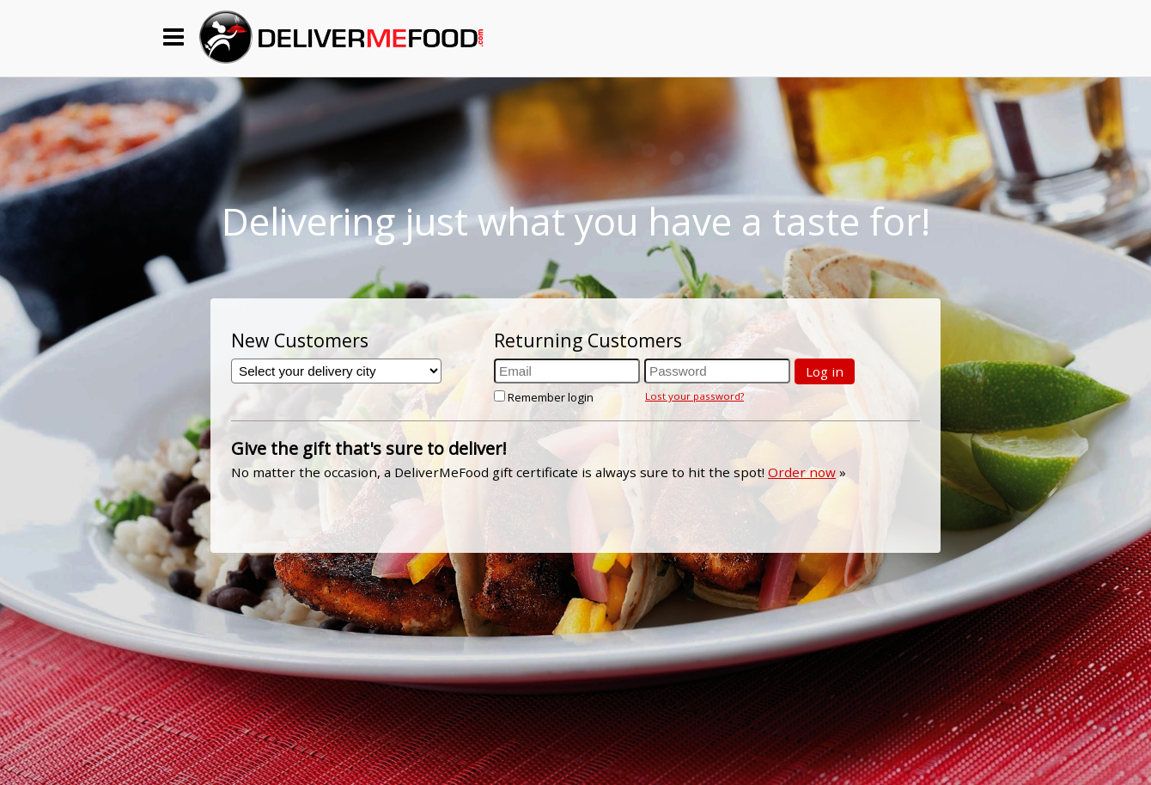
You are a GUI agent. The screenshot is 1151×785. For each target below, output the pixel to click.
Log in (824, 371)
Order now (802, 472)
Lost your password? (694, 395)
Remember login (544, 397)
